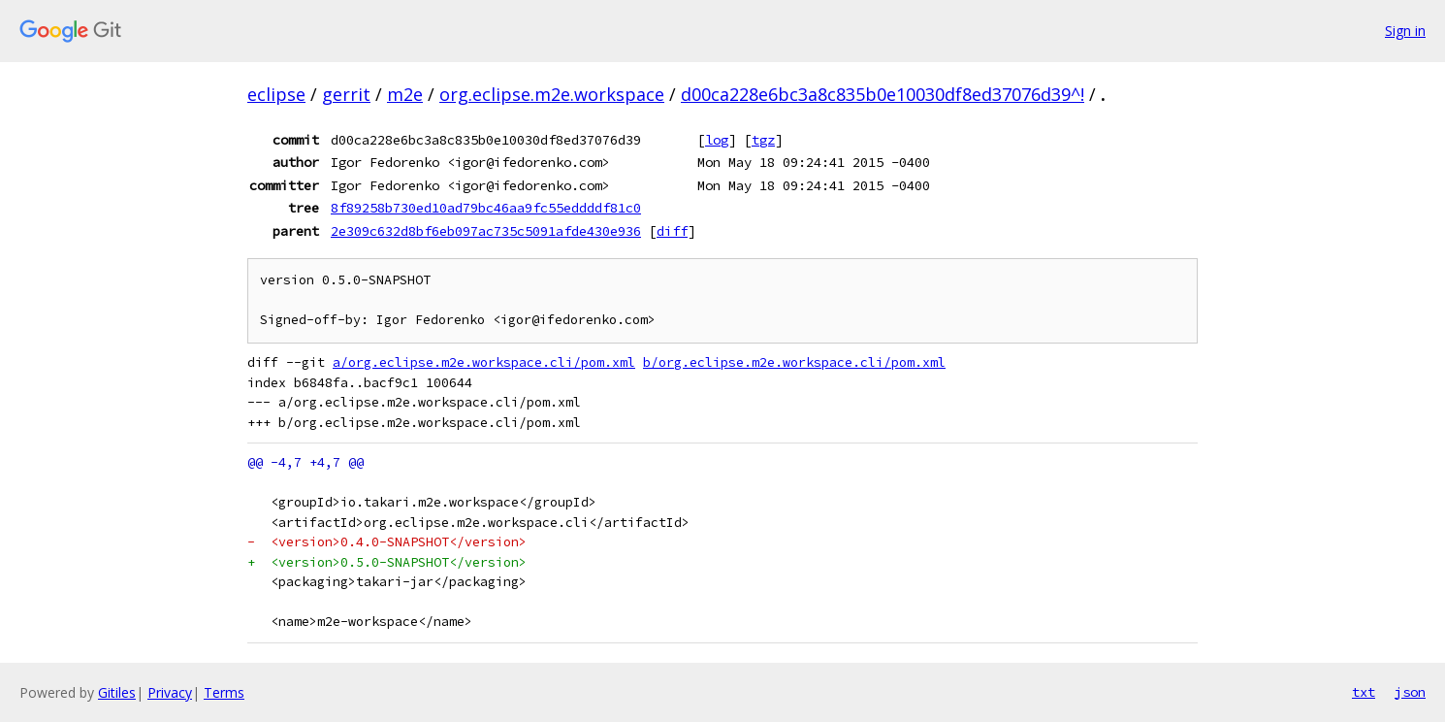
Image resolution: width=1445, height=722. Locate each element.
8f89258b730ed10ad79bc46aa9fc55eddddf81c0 (486, 207)
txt (1363, 692)
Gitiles (117, 692)
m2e (405, 94)
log (716, 139)
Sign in (1405, 30)
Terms (224, 692)
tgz (763, 139)
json (1410, 692)
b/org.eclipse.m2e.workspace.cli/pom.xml (794, 362)
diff (672, 231)
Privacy (169, 692)
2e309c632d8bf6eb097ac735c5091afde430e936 (486, 231)
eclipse (276, 94)
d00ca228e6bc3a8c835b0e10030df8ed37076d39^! (882, 94)
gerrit (346, 94)
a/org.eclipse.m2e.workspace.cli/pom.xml (484, 362)
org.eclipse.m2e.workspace (551, 94)
